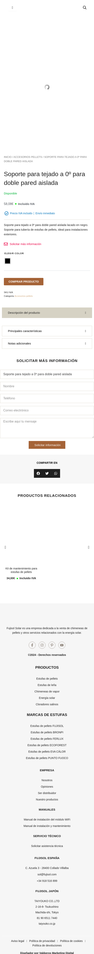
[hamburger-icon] (12, 7)
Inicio (8, 156)
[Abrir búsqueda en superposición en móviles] (85, 7)
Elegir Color (14, 253)
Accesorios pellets (28, 156)
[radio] (7, 261)
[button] (38, 473)
